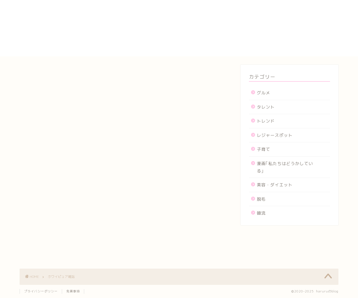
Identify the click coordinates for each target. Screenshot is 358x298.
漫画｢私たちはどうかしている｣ (285, 167)
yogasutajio (264, 8)
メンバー (259, 46)
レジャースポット (275, 135)
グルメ (263, 93)
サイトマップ (264, 27)
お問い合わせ (264, 14)
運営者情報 (262, 53)
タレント (266, 107)
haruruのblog (41, 10)
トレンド (266, 121)
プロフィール (264, 40)
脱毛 (261, 199)
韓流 (261, 213)
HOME (257, 3)
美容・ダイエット (275, 185)
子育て (263, 149)
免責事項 (73, 291)
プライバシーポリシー (274, 33)
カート (257, 21)
